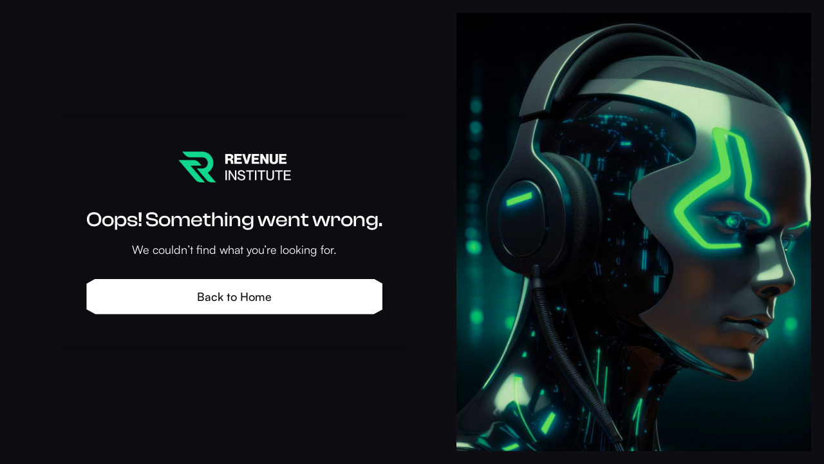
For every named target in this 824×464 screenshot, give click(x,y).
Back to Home (234, 296)
